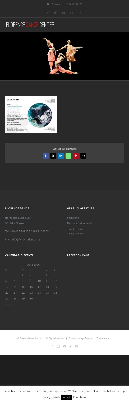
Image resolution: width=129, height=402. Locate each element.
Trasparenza (103, 338)
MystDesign (86, 338)
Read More (80, 397)
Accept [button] (66, 397)
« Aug (8, 304)
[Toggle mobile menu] (122, 26)
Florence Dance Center (31, 338)
